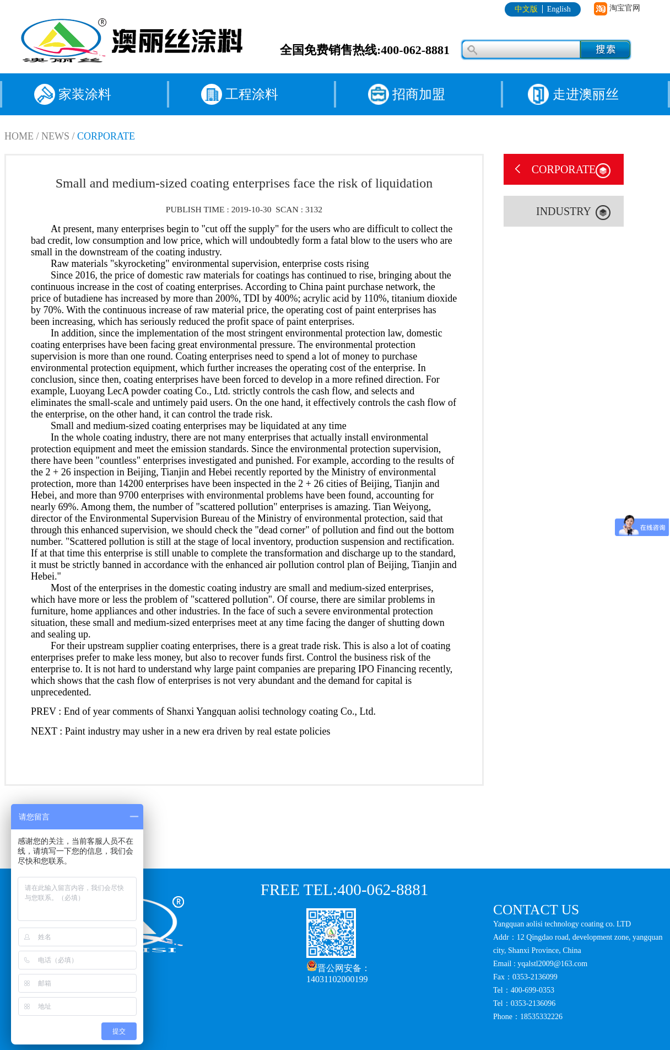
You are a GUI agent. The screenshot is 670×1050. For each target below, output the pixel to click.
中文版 (526, 9)
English (559, 9)
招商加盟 (418, 94)
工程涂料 (251, 94)
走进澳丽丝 (586, 94)
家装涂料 (84, 94)
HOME (19, 136)
